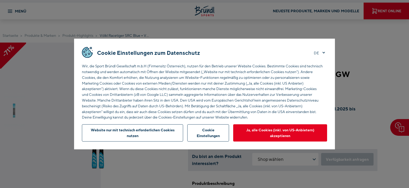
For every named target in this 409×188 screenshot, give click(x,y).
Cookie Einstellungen (208, 133)
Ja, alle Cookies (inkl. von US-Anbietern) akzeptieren (280, 133)
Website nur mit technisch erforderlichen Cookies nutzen (133, 133)
